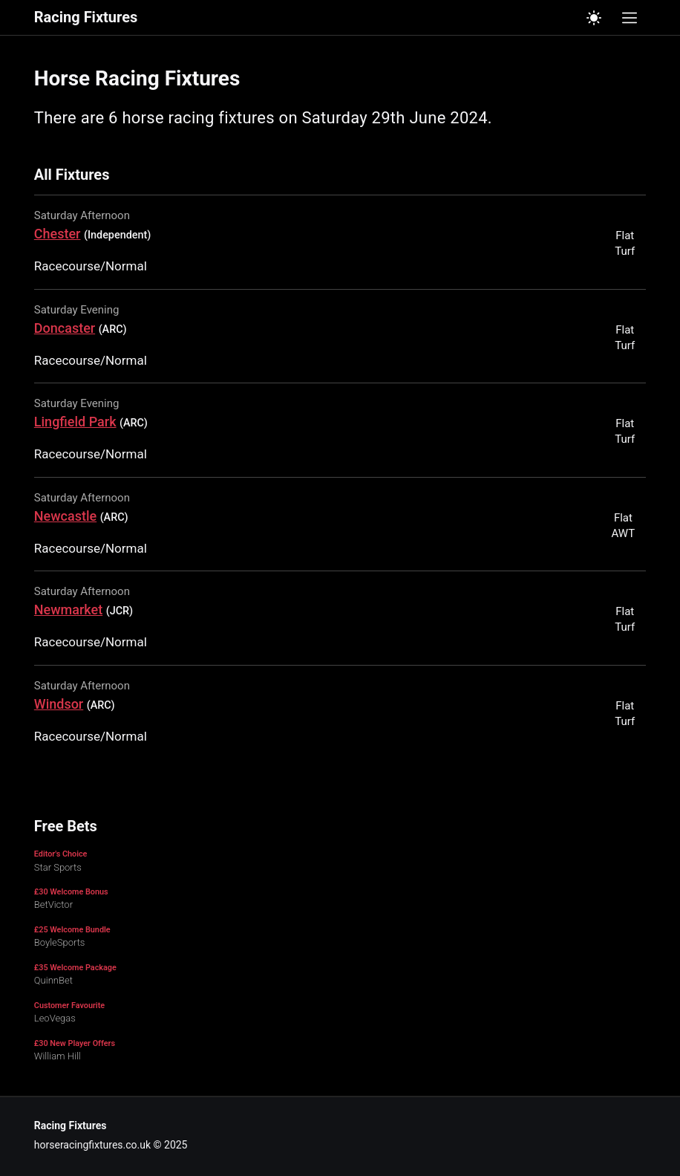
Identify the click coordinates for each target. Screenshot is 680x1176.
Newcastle (65, 516)
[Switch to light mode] (594, 17)
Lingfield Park (75, 421)
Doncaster (64, 328)
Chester (57, 233)
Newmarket (68, 609)
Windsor (58, 704)
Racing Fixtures (85, 17)
